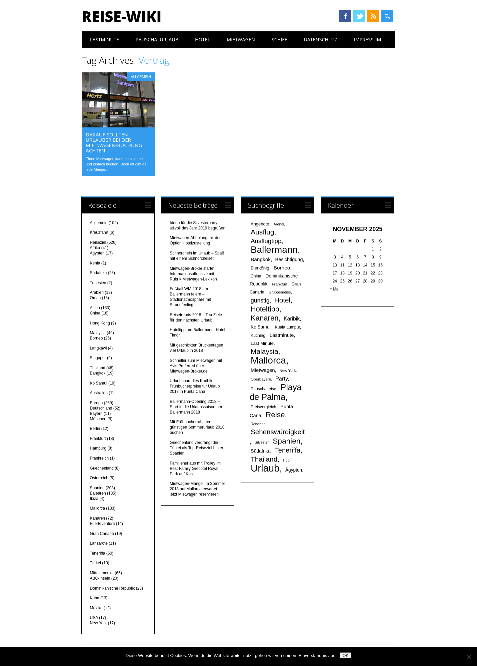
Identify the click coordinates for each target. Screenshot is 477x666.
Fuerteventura (102, 523)
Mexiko (96, 608)
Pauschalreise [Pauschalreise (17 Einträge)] (263, 389)
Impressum (367, 39)
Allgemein (141, 76)
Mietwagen (241, 39)
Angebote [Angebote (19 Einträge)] (260, 223)
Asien (95, 307)
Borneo (96, 338)
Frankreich (99, 458)
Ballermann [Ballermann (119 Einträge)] (274, 249)
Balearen (98, 493)
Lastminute (104, 39)
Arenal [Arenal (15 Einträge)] (278, 224)
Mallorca (97, 508)
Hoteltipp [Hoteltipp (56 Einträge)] (265, 309)
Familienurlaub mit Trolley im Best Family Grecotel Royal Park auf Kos (195, 468)
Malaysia (98, 332)
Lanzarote (99, 543)
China (95, 313)
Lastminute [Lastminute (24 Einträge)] (282, 335)
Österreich (99, 478)
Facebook (345, 16)
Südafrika (98, 272)
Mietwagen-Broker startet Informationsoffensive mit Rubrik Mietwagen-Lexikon (193, 273)
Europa (96, 403)
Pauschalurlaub (157, 39)
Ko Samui (98, 383)
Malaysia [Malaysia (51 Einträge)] (264, 351)
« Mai (334, 289)
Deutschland (101, 408)
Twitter (359, 16)
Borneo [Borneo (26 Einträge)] (282, 267)
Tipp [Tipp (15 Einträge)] (286, 460)
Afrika (95, 247)
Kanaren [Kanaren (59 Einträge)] (264, 318)
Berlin (95, 428)
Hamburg (98, 448)
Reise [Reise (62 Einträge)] (275, 415)
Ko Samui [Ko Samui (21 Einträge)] (260, 326)
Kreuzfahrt (99, 232)
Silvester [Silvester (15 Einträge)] (262, 442)
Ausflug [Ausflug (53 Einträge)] (262, 232)
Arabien (97, 292)
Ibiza (94, 498)
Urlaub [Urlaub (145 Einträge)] (265, 468)
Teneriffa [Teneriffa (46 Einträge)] (287, 450)
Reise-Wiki (121, 16)
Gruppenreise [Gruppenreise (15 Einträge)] (280, 292)
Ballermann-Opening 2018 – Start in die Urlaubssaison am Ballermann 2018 (196, 407)
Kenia (95, 263)
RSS (373, 16)
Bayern (96, 413)
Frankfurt (98, 438)
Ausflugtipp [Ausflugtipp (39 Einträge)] (266, 240)
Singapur (98, 358)
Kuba (94, 598)
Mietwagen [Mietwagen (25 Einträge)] (263, 370)
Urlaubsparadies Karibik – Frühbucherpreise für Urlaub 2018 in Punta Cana (195, 386)
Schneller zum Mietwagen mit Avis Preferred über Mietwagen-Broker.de (196, 366)
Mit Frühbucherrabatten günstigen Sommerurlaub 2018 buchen (197, 427)
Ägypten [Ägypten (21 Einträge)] (293, 470)
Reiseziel (98, 242)
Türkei (95, 563)
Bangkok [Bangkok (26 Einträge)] (261, 259)
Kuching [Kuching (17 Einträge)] (258, 335)
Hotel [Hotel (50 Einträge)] (282, 300)
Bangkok (98, 373)
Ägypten (97, 253)
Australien (99, 393)
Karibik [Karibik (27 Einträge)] (292, 318)
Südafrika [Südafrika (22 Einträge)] (260, 451)
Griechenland (102, 468)
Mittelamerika (102, 573)
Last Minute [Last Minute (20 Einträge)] (262, 343)
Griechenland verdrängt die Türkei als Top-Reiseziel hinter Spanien (196, 448)
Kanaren (97, 518)
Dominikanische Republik (112, 588)
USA (94, 617)
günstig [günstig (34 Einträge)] (260, 300)
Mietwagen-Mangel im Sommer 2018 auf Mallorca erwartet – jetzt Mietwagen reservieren (197, 489)
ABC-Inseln (100, 578)
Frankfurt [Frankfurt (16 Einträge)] (279, 284)
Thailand (97, 368)
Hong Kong (100, 323)
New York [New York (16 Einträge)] (287, 370)
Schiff (279, 39)
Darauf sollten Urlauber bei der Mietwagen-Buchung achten (114, 142)
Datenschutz (320, 39)
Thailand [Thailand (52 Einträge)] (264, 459)
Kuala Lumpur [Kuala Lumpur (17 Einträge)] (287, 327)
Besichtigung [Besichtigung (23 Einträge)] (289, 259)
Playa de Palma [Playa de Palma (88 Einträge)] (276, 392)
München (98, 419)
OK (345, 655)
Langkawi (98, 348)
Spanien (97, 488)
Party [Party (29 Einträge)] (281, 379)
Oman (95, 297)
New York (98, 623)
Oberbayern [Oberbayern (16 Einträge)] (261, 379)
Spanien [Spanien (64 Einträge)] (286, 441)
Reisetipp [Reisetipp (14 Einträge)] (258, 424)
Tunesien (98, 282)
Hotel (202, 39)
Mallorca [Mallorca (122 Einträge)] (268, 360)
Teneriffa (97, 553)
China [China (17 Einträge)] (256, 276)
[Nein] (468, 656)
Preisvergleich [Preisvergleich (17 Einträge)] (263, 407)
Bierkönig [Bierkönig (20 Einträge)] (260, 267)
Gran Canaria (102, 533)
